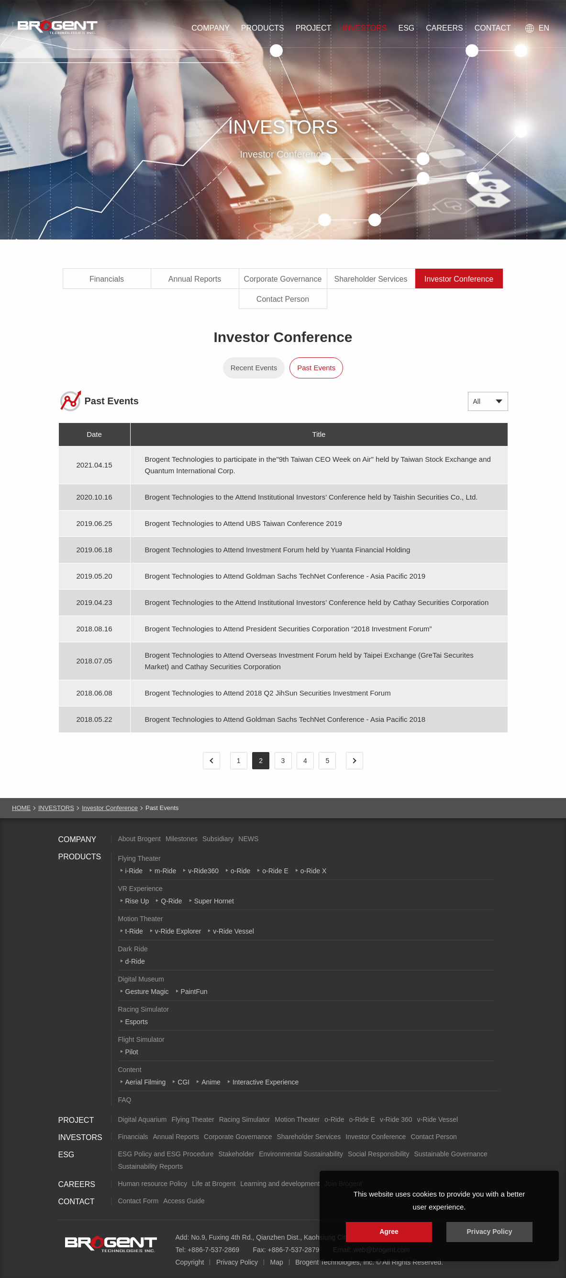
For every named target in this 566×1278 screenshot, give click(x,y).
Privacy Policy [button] (489, 1231)
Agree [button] (389, 1231)
